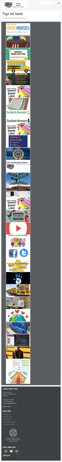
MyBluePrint (7, 419)
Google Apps (7, 414)
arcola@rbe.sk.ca (11, 403)
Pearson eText (8, 417)
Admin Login (7, 406)
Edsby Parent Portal (9, 422)
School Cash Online (9, 424)
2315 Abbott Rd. (7, 392)
